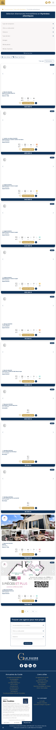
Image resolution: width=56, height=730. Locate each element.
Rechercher (28, 643)
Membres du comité (42, 681)
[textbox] (10, 24)
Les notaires (14, 681)
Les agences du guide (42, 677)
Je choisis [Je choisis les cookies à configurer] (16, 722)
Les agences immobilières (14, 677)
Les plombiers (14, 689)
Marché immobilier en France (42, 686)
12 (33, 611)
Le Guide (42, 701)
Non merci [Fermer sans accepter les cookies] (6, 722)
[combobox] (28, 24)
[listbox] (28, 32)
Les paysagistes (14, 679)
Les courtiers (14, 684)
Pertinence (48, 61)
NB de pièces (6, 44)
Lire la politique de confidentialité (10, 717)
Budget (5, 40)
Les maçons (14, 691)
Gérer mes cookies (42, 688)
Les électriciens (14, 688)
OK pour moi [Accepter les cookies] (27, 722)
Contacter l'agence (28, 103)
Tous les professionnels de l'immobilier (14, 693)
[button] (53, 74)
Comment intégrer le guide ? (42, 704)
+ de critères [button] (6, 57)
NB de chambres (7, 49)
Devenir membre (42, 703)
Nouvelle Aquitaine (20, 9)
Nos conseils (42, 684)
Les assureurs (14, 686)
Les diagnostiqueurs (14, 682)
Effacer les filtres (18, 57)
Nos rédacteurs (42, 682)
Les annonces (9, 9)
